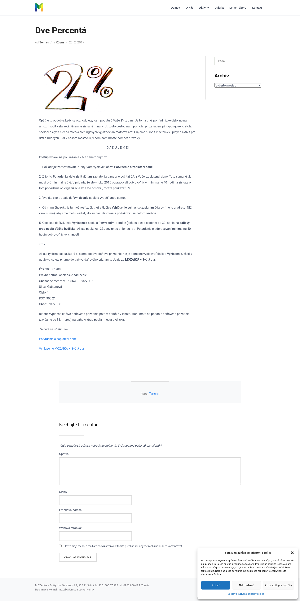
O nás (189, 7)
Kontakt (257, 7)
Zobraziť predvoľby (278, 585)
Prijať (216, 585)
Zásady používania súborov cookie (246, 594)
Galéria (218, 7)
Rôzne (60, 42)
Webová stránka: (70, 528)
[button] (292, 553)
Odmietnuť (246, 585)
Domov (175, 7)
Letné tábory (237, 7)
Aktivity (204, 7)
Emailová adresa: (70, 510)
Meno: (63, 492)
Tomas (44, 42)
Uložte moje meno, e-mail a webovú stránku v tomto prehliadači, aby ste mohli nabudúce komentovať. (123, 546)
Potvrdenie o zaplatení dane (58, 339)
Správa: (64, 454)
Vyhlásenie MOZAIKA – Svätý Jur (61, 348)
